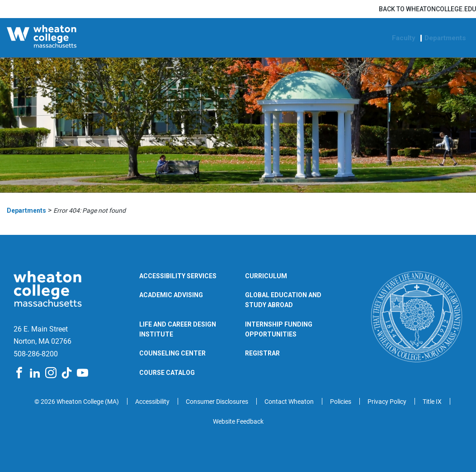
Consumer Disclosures (217, 401)
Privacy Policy (387, 401)
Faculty (403, 38)
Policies (340, 401)
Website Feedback (238, 421)
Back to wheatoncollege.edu (427, 9)
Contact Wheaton (289, 401)
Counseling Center (172, 353)
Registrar (262, 353)
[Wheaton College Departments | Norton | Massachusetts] (63, 38)
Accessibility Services (178, 276)
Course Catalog (167, 372)
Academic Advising (171, 295)
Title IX (432, 401)
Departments (445, 38)
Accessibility (152, 401)
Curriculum (266, 276)
